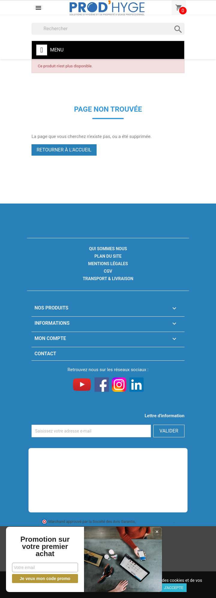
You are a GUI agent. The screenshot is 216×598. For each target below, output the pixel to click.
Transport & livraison (108, 278)
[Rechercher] (108, 29)
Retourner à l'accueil (64, 150)
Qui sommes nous (108, 248)
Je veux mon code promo (45, 578)
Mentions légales (108, 263)
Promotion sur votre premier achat (45, 546)
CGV (108, 271)
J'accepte (173, 587)
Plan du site (108, 256)
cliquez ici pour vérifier (155, 521)
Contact (45, 353)
